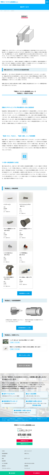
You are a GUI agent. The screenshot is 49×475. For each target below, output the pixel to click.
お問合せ (37, 473)
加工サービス (27, 458)
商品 (3, 458)
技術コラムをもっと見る (24, 355)
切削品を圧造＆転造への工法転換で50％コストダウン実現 (34, 319)
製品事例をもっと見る (24, 293)
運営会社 (4, 465)
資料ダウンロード (24, 443)
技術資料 (13, 473)
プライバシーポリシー (6, 468)
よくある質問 (4, 463)
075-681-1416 (24, 435)
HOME (3, 451)
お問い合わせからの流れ (29, 463)
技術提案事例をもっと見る (24, 328)
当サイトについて (28, 451)
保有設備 (4, 456)
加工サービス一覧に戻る (24, 365)
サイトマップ (27, 468)
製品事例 (4, 460)
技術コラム (26, 453)
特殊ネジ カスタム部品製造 (9, 2)
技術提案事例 (4, 453)
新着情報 (26, 465)
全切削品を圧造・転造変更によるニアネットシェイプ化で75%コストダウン (15, 319)
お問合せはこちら (24, 440)
